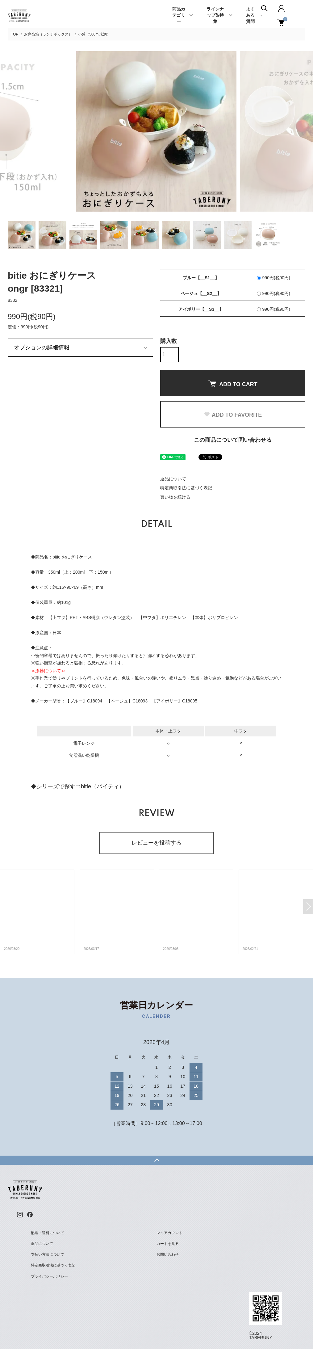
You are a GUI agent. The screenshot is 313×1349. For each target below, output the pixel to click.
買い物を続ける (175, 497)
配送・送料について (47, 1233)
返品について (173, 478)
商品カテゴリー (178, 15)
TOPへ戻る (156, 1160)
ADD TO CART (232, 383)
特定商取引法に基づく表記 (186, 487)
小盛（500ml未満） (94, 34)
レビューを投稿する (156, 843)
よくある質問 (250, 15)
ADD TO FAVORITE (233, 415)
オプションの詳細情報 (41, 347)
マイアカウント (169, 1233)
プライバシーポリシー (49, 1276)
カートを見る (167, 1244)
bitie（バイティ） (102, 786)
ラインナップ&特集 (215, 15)
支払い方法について (47, 1254)
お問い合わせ (167, 1254)
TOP (14, 34)
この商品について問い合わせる (233, 440)
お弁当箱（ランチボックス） (48, 34)
